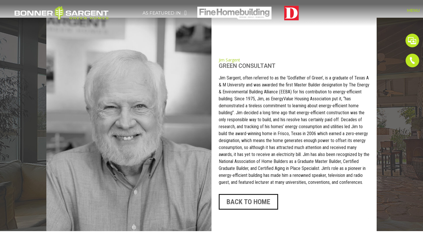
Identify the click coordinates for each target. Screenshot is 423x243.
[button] (248, 202)
